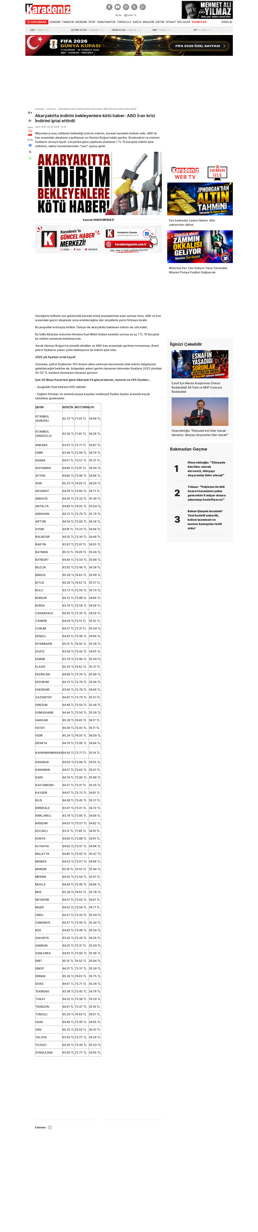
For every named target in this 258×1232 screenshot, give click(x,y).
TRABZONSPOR (106, 21)
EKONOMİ (81, 21)
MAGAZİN (148, 21)
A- (30, 121)
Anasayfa (39, 109)
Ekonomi (51, 109)
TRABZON (68, 21)
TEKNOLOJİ (124, 21)
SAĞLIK (137, 21)
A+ (30, 113)
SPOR (91, 21)
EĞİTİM (160, 21)
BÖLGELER (183, 21)
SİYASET (171, 21)
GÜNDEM (54, 21)
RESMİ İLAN (199, 21)
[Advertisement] (129, 81)
